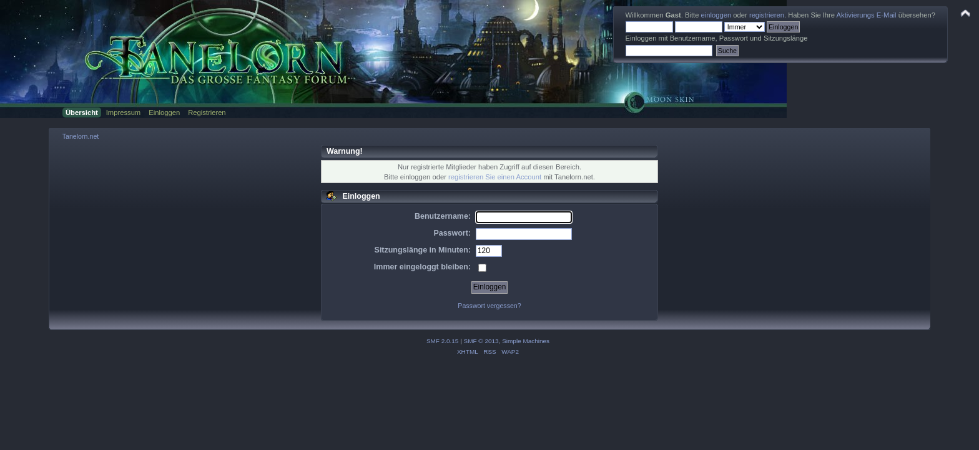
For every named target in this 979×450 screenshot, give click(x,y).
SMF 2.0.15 (442, 341)
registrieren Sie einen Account (494, 177)
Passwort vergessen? (489, 305)
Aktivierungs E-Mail (867, 15)
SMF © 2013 (481, 341)
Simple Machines (525, 341)
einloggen (716, 15)
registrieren (766, 15)
